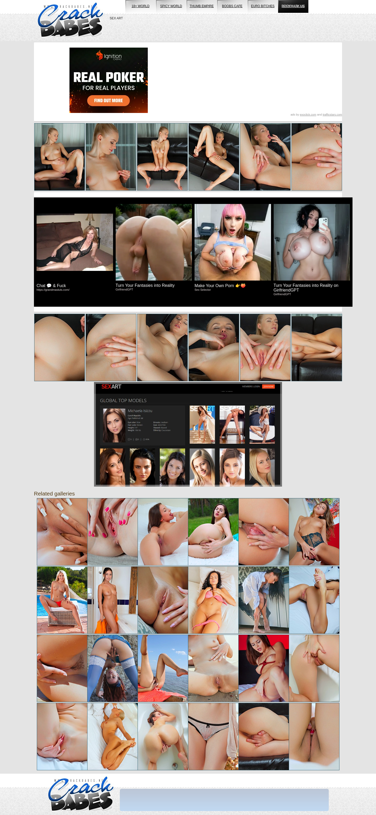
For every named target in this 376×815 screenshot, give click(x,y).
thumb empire (202, 6)
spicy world (171, 6)
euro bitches (262, 6)
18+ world (140, 6)
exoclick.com (308, 114)
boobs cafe (232, 6)
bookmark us (293, 6)
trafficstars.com (332, 114)
